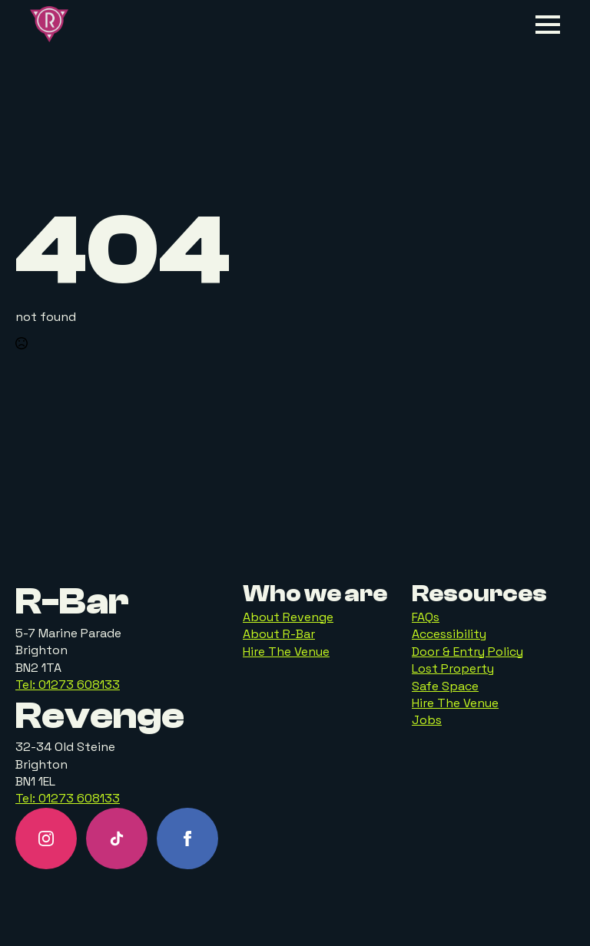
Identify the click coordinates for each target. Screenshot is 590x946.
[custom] (117, 838)
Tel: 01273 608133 (67, 684)
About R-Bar (279, 634)
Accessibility (449, 634)
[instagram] (46, 838)
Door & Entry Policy (467, 651)
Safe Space (445, 686)
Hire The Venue (286, 651)
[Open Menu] (547, 24)
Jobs (427, 720)
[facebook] (187, 838)
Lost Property (453, 668)
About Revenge (288, 617)
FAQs (425, 617)
